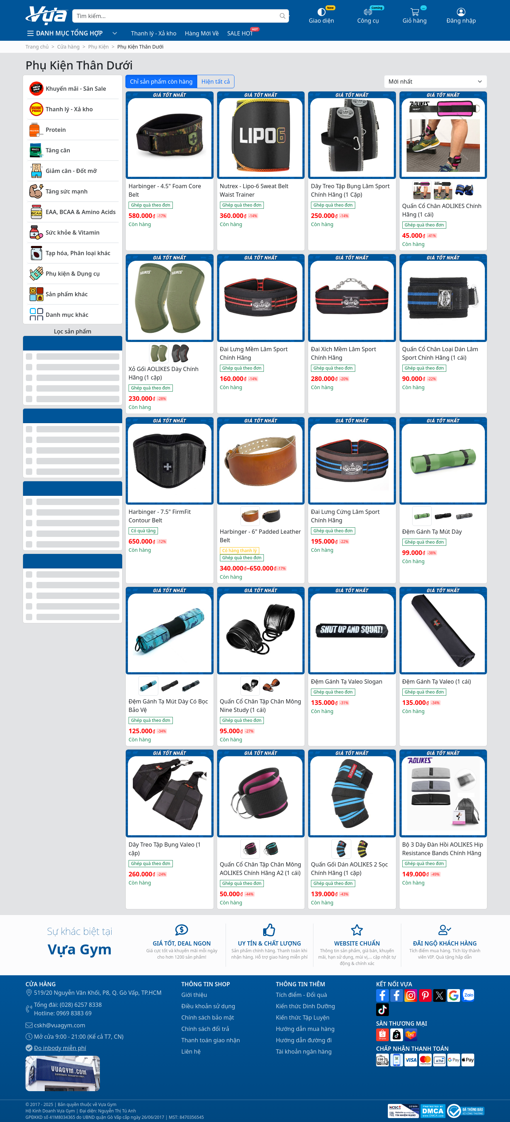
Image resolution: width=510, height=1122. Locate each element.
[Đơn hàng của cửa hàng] (435, 81)
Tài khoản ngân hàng (304, 1051)
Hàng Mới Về (202, 33)
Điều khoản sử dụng (208, 1006)
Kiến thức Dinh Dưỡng (305, 1006)
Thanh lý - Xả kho (153, 33)
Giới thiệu (194, 995)
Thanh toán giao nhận (210, 1040)
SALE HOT (240, 33)
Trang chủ (37, 46)
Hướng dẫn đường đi (304, 1040)
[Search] (180, 16)
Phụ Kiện (98, 46)
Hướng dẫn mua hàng (305, 1029)
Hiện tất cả (216, 81)
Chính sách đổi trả (205, 1029)
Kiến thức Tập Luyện (302, 1017)
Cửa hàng (68, 46)
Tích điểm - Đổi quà (301, 995)
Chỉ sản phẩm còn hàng (161, 81)
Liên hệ (191, 1051)
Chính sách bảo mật (207, 1017)
